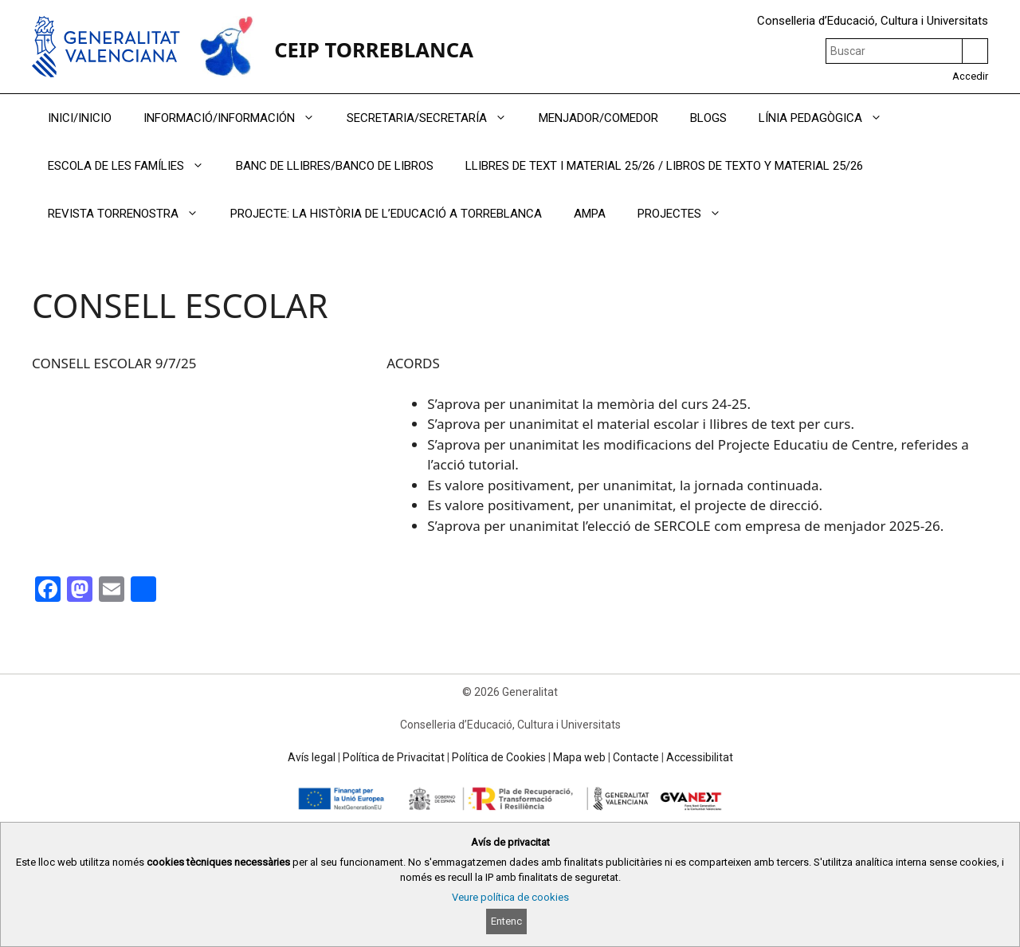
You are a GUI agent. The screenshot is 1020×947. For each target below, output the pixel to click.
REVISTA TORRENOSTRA (131, 214)
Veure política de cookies (510, 897)
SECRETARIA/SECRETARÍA (435, 118)
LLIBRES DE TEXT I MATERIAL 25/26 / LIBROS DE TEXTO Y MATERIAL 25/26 (664, 166)
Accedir (970, 76)
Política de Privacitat (394, 757)
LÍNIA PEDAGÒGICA (828, 118)
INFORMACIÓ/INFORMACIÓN (237, 118)
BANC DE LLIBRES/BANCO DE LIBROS (335, 166)
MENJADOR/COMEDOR (598, 118)
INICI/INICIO (80, 118)
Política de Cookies (499, 757)
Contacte (636, 757)
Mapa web (579, 757)
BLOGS (708, 118)
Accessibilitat (699, 757)
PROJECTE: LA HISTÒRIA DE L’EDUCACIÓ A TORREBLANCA (386, 213)
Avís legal (311, 757)
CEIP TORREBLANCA (373, 50)
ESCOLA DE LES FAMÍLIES (134, 166)
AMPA (590, 213)
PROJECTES (687, 214)
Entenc (506, 921)
